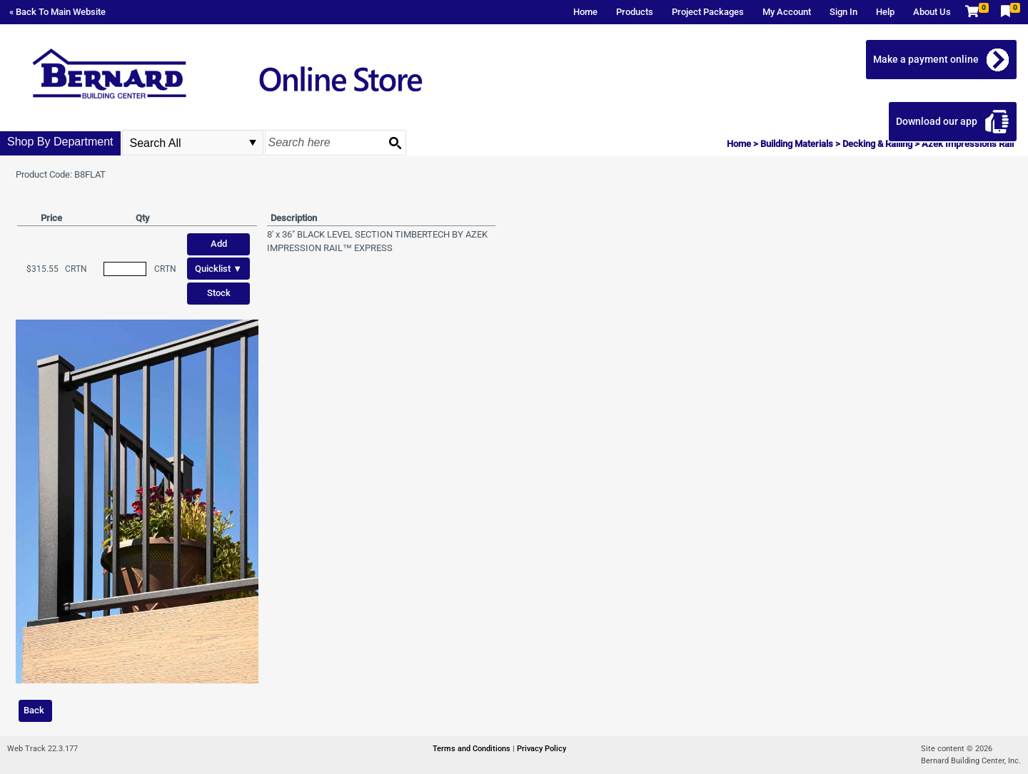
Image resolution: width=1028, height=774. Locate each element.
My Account (786, 11)
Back (34, 710)
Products (634, 11)
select (253, 143)
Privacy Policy (541, 748)
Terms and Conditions (473, 748)
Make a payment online (926, 59)
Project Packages (708, 11)
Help (885, 11)
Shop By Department (60, 142)
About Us (932, 11)
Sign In (843, 11)
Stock (219, 292)
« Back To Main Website (57, 11)
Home (585, 11)
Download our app (936, 121)
